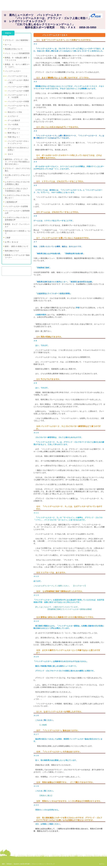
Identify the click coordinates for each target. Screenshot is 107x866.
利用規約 (9, 864)
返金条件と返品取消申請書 (22, 864)
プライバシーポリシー (38, 864)
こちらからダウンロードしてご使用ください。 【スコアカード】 (60, 586)
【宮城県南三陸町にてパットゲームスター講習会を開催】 (70, 609)
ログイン (102, 864)
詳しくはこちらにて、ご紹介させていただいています (56, 607)
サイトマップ (51, 864)
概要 (3, 864)
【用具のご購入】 (46, 795)
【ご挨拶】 (43, 725)
